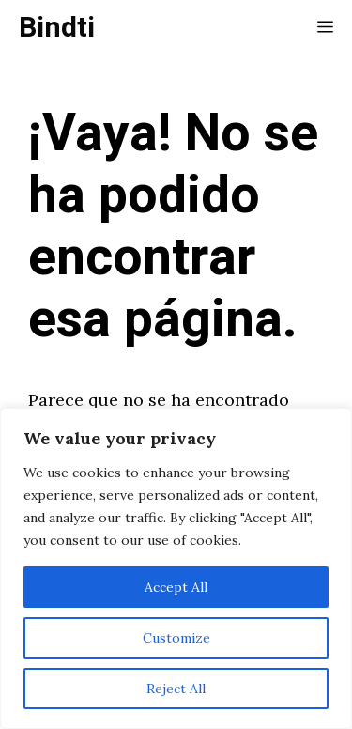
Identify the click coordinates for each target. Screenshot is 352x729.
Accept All (176, 587)
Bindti (57, 28)
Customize (176, 637)
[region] (176, 568)
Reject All (176, 688)
